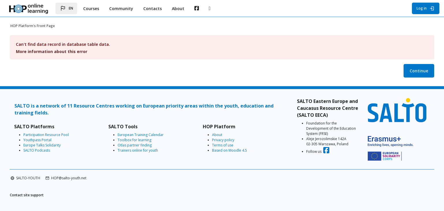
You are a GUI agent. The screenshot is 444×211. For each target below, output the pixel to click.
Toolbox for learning (142, 139)
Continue (405, 71)
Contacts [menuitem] (152, 8)
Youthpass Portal (51, 139)
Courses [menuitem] (91, 8)
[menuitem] (196, 8)
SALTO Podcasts (50, 150)
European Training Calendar (148, 134)
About (218, 134)
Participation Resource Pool (59, 134)
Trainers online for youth (145, 150)
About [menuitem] (178, 8)
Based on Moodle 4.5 (230, 150)
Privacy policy (224, 139)
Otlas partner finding (142, 145)
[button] (66, 8)
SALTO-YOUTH (41, 173)
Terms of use (224, 145)
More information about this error (65, 51)
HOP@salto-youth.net (82, 173)
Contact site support (40, 190)
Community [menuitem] (121, 8)
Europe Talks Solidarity (55, 145)
